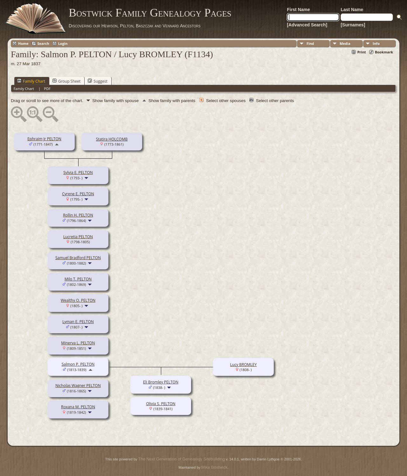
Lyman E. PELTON (78, 321)
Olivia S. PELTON (160, 403)
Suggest (97, 81)
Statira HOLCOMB (112, 139)
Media (345, 43)
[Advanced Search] (307, 24)
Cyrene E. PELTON (78, 194)
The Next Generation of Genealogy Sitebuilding (181, 459)
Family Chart (31, 81)
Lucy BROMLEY (243, 364)
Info (376, 43)
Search (43, 43)
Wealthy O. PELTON (78, 300)
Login (63, 43)
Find (310, 43)
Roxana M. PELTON (78, 407)
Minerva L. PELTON (78, 343)
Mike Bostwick (214, 467)
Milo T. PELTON (78, 279)
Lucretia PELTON (78, 236)
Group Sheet (66, 81)
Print (361, 52)
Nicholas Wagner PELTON (77, 385)
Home (23, 43)
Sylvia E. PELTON (78, 172)
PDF (47, 88)
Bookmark (384, 52)
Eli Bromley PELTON (160, 382)
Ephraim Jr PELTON (44, 138)
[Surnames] (353, 24)
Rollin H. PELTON (78, 215)
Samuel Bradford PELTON (78, 257)
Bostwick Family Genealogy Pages (150, 12)
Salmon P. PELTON (78, 364)
